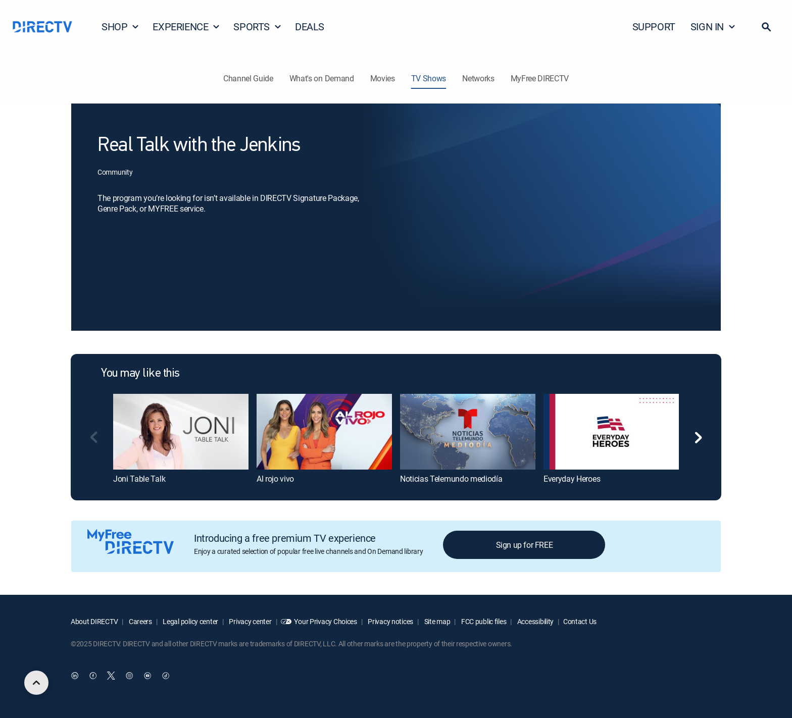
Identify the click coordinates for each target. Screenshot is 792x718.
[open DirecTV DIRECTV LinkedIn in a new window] (75, 676)
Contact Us (580, 621)
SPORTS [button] (257, 26)
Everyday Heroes (571, 478)
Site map (436, 621)
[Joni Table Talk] (181, 432)
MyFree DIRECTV (540, 78)
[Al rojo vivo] (324, 432)
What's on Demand (321, 78)
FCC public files (483, 621)
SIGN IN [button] (713, 26)
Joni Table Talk (139, 478)
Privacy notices (390, 621)
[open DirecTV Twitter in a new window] (111, 676)
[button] (766, 27)
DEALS (309, 26)
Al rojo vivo (275, 478)
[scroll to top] (36, 683)
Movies (382, 78)
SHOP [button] (120, 26)
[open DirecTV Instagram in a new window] (129, 676)
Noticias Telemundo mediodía (451, 478)
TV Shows (428, 78)
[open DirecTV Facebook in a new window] (93, 676)
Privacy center (250, 621)
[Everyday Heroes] (611, 432)
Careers (139, 621)
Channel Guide (248, 78)
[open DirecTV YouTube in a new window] (147, 676)
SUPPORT (653, 26)
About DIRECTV (94, 621)
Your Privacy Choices (325, 621)
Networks (478, 78)
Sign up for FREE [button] (524, 544)
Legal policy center (190, 621)
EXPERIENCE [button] (186, 26)
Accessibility (535, 621)
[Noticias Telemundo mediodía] (467, 432)
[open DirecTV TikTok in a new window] (166, 676)
